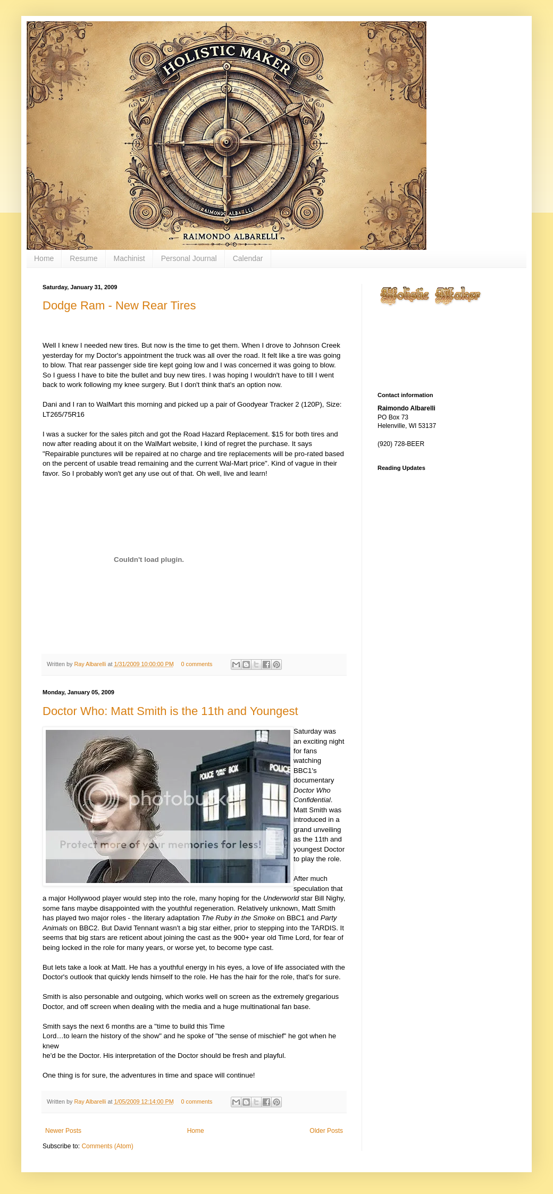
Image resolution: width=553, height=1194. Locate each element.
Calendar (248, 258)
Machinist (129, 258)
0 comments (197, 664)
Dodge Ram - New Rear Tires (119, 305)
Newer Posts (63, 1130)
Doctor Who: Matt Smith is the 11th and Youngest (170, 711)
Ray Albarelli (90, 664)
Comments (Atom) (107, 1146)
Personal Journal (189, 258)
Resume (83, 258)
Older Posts (326, 1130)
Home (44, 258)
